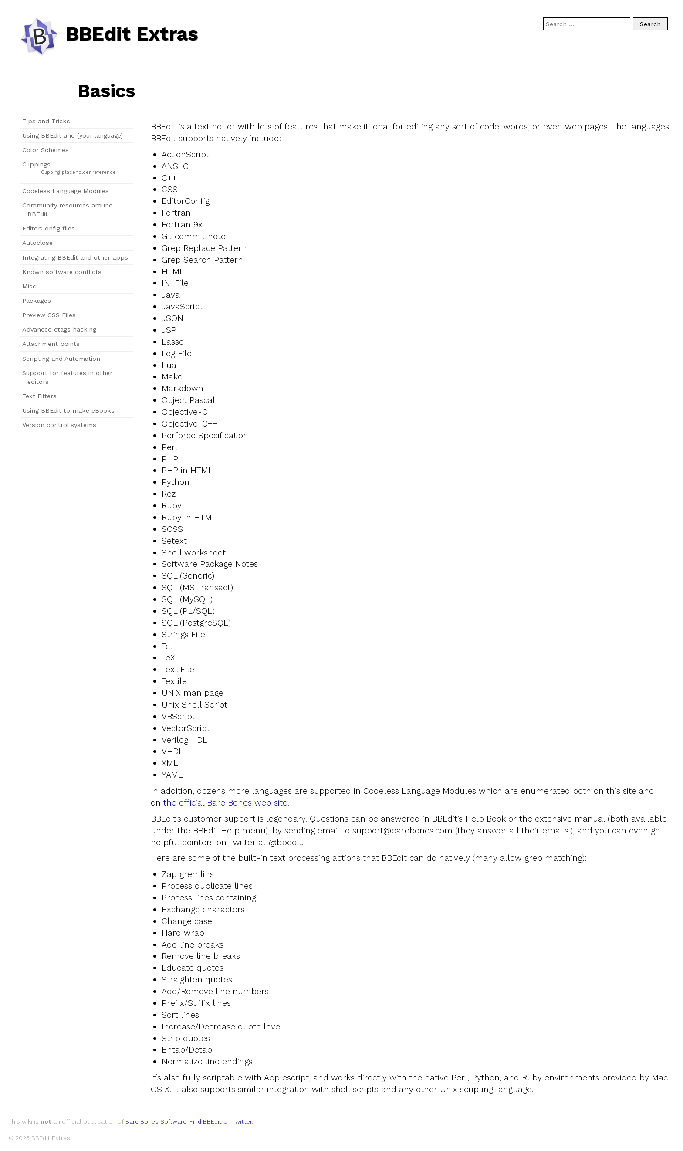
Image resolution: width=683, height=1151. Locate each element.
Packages (36, 300)
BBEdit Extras (132, 34)
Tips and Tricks (46, 121)
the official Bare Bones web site (225, 803)
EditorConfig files (48, 228)
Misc (29, 286)
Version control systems (59, 424)
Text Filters (39, 396)
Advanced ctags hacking (59, 329)
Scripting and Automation (61, 358)
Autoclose (37, 242)
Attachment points (51, 343)
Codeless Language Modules (65, 190)
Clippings (36, 164)
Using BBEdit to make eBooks (68, 410)
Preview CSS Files (49, 314)
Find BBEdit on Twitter (220, 1121)
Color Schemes (45, 149)
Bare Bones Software (155, 1121)
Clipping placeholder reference (78, 172)
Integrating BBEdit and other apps (75, 257)
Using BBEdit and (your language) (72, 135)
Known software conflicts (61, 271)
